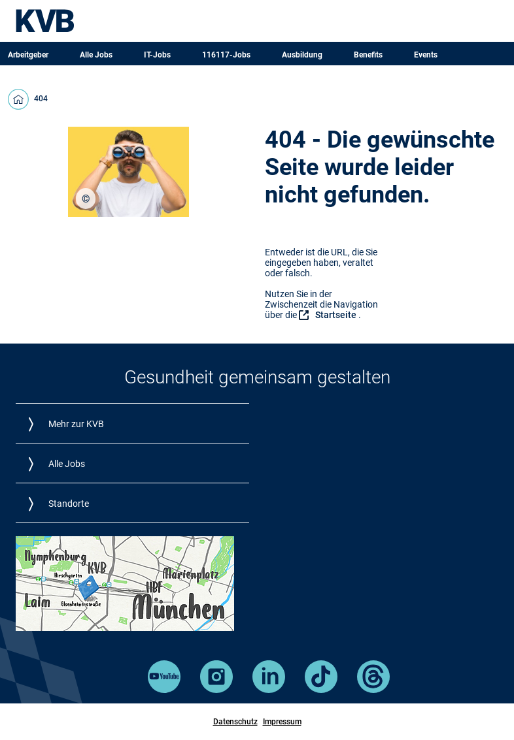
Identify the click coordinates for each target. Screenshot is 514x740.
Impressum (282, 721)
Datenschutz (235, 721)
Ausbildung (302, 54)
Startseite (335, 315)
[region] (85, 198)
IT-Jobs (157, 54)
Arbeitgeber (28, 54)
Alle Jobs (96, 54)
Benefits (368, 54)
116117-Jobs (226, 54)
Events (425, 54)
